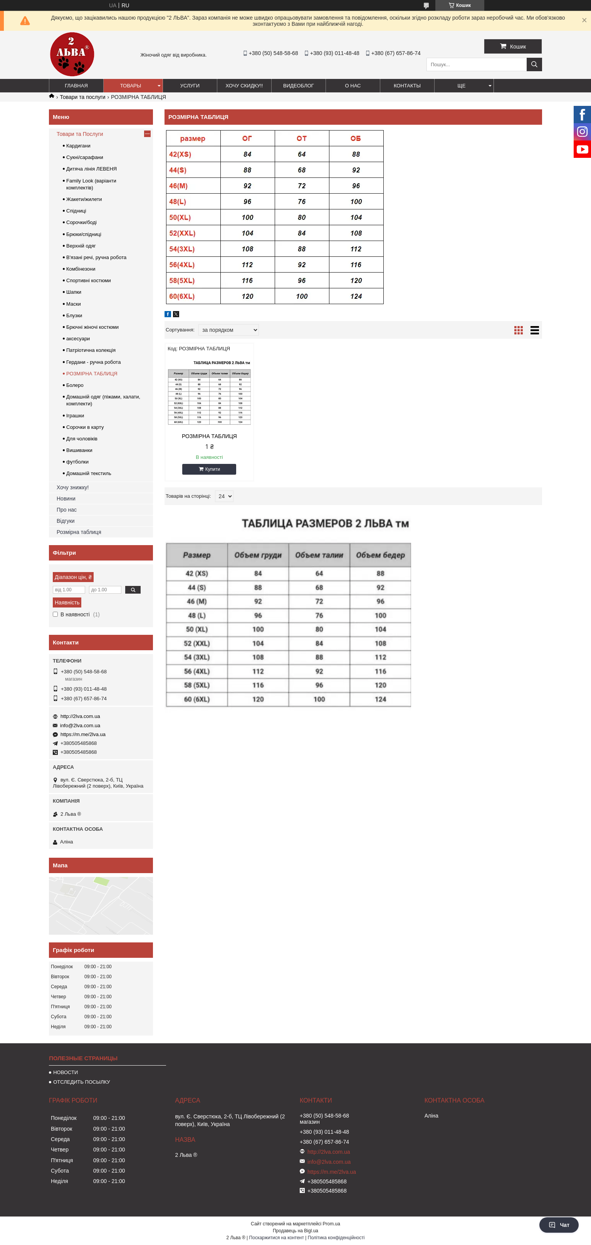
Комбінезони (81, 269)
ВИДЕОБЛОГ (298, 86)
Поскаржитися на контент (276, 1237)
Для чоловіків (81, 439)
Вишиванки (79, 450)
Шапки (73, 292)
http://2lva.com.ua (80, 716)
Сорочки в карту (85, 427)
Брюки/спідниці (83, 234)
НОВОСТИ (65, 1072)
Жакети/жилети (84, 199)
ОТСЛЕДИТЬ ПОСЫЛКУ (81, 1082)
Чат (559, 1225)
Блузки (74, 315)
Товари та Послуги (80, 134)
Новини (66, 498)
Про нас (67, 510)
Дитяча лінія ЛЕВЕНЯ (91, 169)
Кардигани (78, 146)
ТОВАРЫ (130, 86)
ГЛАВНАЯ (76, 86)
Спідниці (76, 211)
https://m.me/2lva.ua (83, 734)
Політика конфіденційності (336, 1237)
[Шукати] (534, 64)
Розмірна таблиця (79, 532)
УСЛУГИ (190, 86)
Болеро (75, 385)
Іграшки (75, 415)
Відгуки (66, 521)
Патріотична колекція (91, 350)
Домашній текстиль (88, 473)
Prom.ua (331, 1224)
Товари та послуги (82, 97)
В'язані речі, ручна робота (96, 257)
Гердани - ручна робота (93, 362)
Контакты (407, 86)
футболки (77, 462)
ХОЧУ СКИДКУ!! (244, 86)
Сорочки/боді (81, 222)
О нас (353, 86)
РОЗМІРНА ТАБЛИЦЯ (209, 436)
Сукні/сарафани (84, 157)
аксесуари (78, 338)
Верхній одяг (81, 246)
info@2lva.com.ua (80, 725)
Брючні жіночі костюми (92, 327)
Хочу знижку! (73, 487)
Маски (73, 304)
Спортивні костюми (88, 280)
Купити (212, 469)
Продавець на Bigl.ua (295, 1230)
